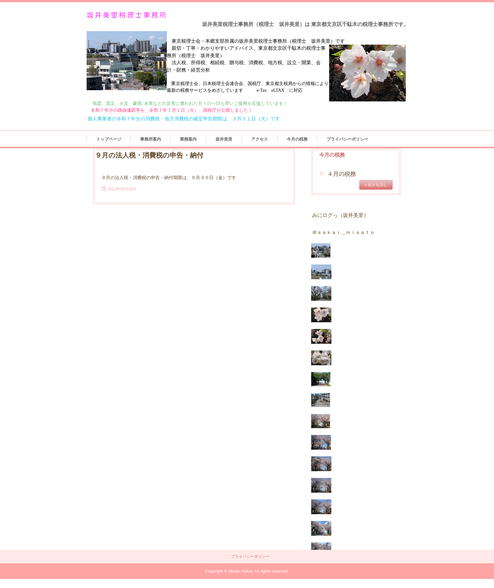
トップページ (108, 139)
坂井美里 (224, 139)
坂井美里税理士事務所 (128, 15)
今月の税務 (297, 139)
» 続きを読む (376, 185)
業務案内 (188, 139)
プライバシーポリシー (347, 139)
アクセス (259, 139)
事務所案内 (150, 139)
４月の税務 (341, 174)
